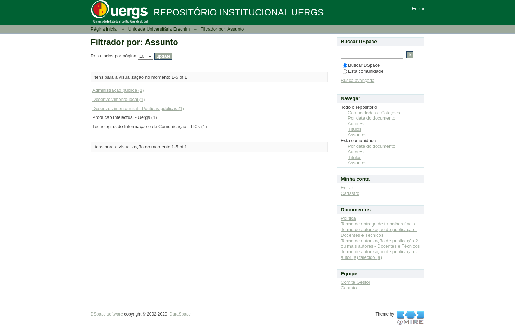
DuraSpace (179, 314)
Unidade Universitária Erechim (159, 29)
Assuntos (357, 135)
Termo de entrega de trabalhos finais (378, 224)
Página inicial (104, 29)
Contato (349, 288)
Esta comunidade (363, 71)
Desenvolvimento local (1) (118, 99)
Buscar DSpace (361, 65)
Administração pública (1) (118, 90)
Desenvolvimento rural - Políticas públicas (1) (138, 108)
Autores (356, 123)
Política (348, 218)
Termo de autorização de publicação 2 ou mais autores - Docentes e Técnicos (380, 243)
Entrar (418, 8)
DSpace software (107, 314)
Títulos (354, 129)
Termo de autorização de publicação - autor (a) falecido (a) (379, 254)
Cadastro (350, 193)
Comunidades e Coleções (374, 112)
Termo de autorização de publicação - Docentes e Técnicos (379, 232)
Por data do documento (371, 118)
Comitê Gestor (355, 282)
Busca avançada (357, 80)
